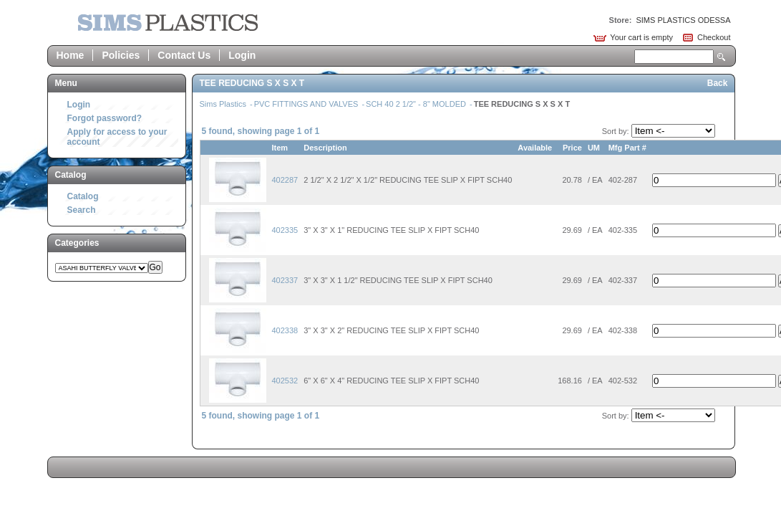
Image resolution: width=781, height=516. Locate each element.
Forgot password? (104, 118)
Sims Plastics (224, 104)
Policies (121, 55)
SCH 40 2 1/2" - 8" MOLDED (417, 104)
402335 (285, 230)
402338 (285, 330)
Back (717, 83)
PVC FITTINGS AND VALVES (307, 104)
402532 (285, 380)
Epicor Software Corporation (168, 22)
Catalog (83, 196)
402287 (285, 180)
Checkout (713, 37)
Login (242, 55)
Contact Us (183, 55)
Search (721, 57)
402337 (285, 280)
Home (70, 55)
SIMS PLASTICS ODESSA (683, 20)
